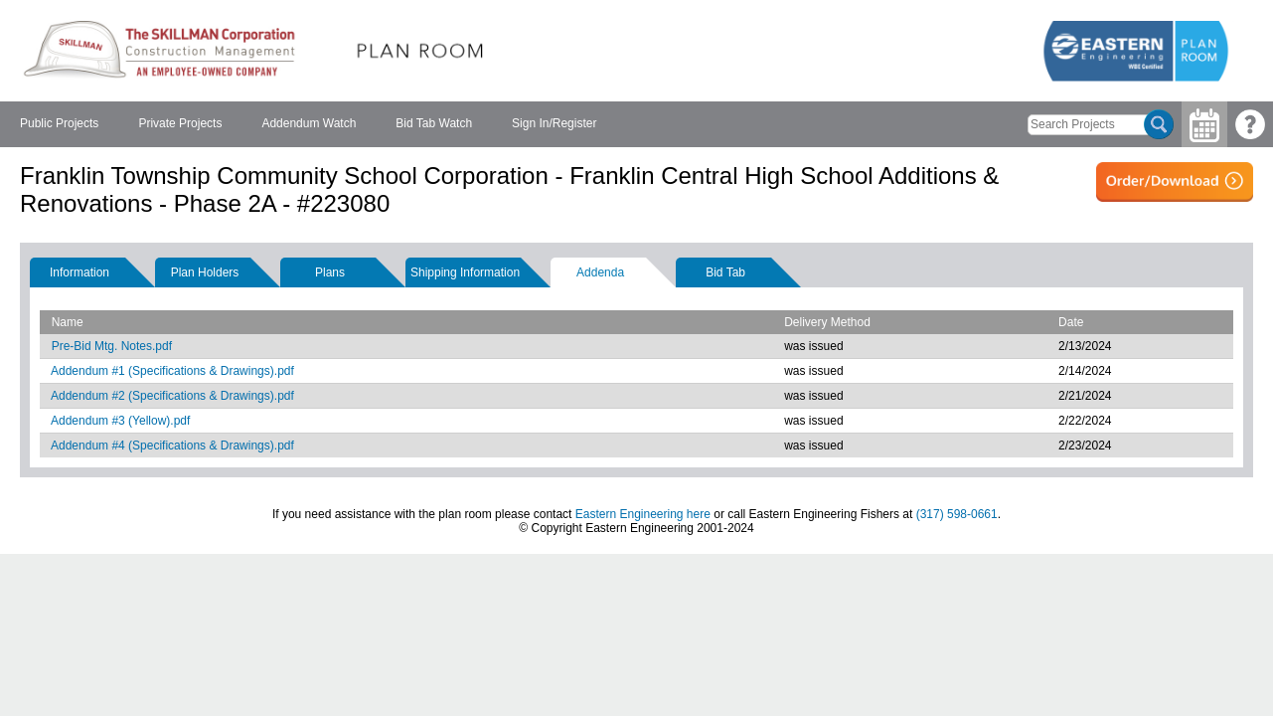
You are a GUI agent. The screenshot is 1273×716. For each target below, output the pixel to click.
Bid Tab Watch (434, 123)
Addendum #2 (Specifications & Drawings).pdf (172, 396)
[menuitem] (59, 124)
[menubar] (308, 124)
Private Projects (180, 123)
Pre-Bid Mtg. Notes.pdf (112, 346)
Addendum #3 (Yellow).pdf (120, 421)
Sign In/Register (554, 123)
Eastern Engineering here (643, 514)
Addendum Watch (308, 123)
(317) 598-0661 (957, 514)
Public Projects (59, 123)
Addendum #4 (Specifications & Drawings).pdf (172, 445)
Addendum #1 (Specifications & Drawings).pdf (172, 371)
